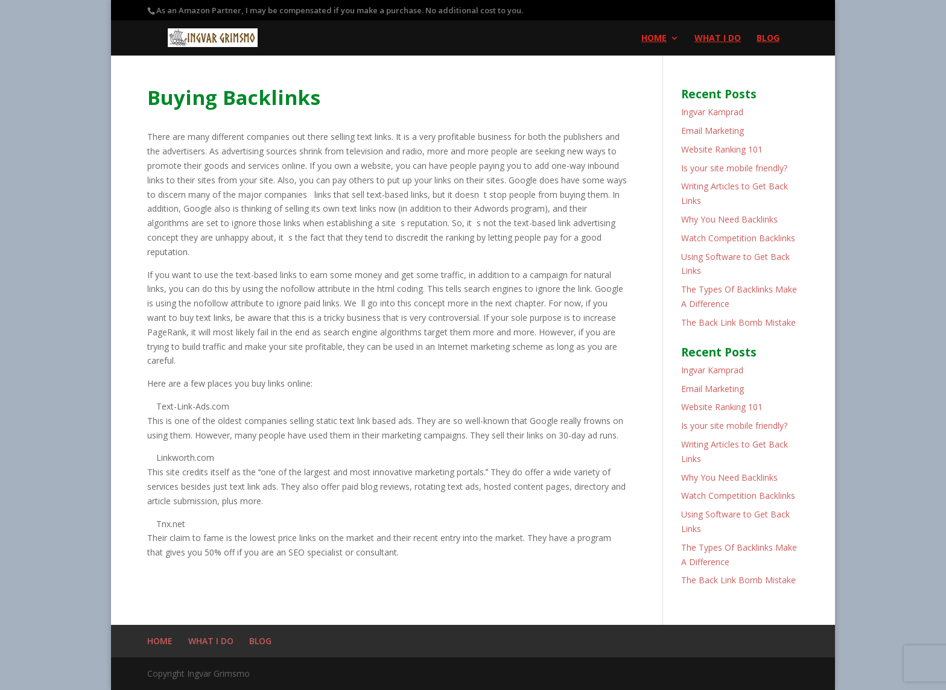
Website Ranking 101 (722, 149)
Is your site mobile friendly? (734, 168)
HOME (654, 38)
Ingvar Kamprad (712, 112)
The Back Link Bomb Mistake (738, 322)
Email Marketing (712, 130)
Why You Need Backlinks (729, 219)
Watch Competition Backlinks (738, 238)
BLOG (768, 38)
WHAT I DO (717, 38)
